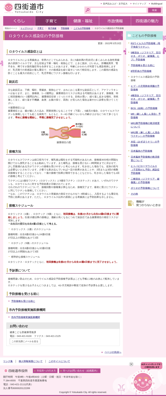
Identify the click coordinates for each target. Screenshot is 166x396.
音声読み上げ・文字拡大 (115, 3)
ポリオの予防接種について (145, 188)
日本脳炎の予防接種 (141, 151)
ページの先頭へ (113, 352)
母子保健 (52, 28)
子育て (40, 28)
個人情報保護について (31, 361)
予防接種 (65, 28)
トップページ (26, 28)
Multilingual (156, 3)
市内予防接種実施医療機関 (25, 317)
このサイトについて (59, 361)
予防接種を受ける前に (23, 301)
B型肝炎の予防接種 (141, 71)
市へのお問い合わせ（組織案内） (81, 370)
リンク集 (8, 361)
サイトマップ (139, 3)
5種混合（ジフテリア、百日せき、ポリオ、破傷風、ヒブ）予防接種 (146, 56)
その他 (134, 194)
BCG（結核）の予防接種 (144, 108)
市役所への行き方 (46, 370)
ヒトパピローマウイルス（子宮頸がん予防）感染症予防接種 (145, 169)
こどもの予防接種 (82, 28)
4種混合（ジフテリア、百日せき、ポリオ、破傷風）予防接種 (146, 99)
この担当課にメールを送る (24, 341)
